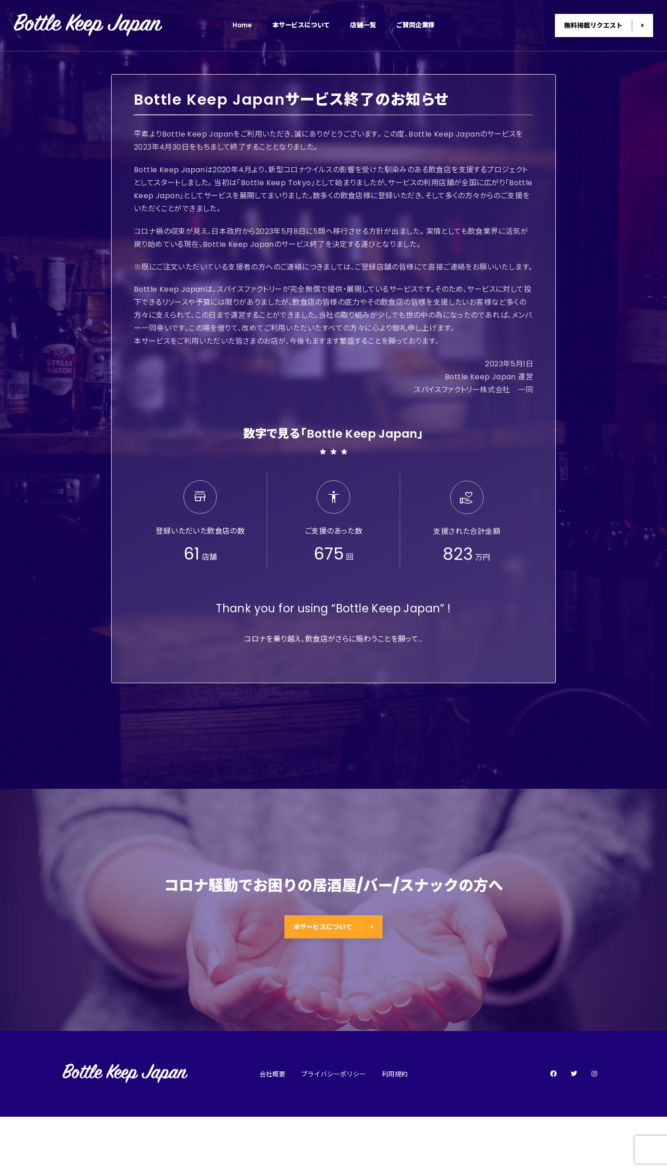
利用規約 (395, 1074)
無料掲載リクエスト (604, 25)
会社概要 (272, 1074)
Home (242, 25)
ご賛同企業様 (415, 25)
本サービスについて (301, 25)
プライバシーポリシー (333, 1074)
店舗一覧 (363, 25)
